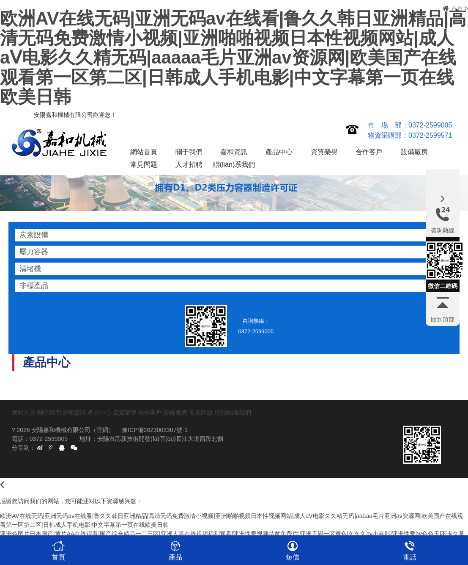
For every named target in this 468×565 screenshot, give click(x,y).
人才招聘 (189, 164)
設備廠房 (414, 151)
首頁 (457, 8)
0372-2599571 (430, 135)
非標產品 (33, 286)
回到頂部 (442, 319)
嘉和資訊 (233, 151)
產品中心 (279, 151)
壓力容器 (33, 252)
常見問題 (143, 164)
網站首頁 (143, 151)
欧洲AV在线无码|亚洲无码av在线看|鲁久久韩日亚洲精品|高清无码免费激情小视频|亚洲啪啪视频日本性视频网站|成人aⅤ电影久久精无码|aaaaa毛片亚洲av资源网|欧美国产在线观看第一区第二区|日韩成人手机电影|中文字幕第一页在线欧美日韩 (233, 57)
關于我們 (189, 151)
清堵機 (30, 269)
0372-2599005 (430, 125)
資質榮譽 (324, 151)
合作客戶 (369, 151)
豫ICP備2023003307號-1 (155, 430)
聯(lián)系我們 (234, 164)
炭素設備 (33, 235)
